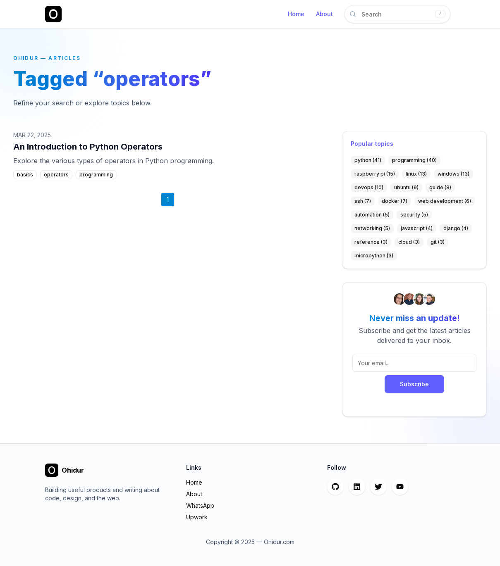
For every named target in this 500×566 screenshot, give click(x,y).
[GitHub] (335, 486)
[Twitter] (378, 486)
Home (296, 13)
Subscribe (414, 384)
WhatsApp (200, 505)
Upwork (197, 517)
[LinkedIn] (357, 486)
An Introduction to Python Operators (88, 147)
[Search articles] (397, 14)
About (324, 13)
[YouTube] (400, 486)
